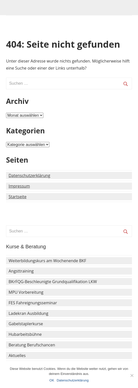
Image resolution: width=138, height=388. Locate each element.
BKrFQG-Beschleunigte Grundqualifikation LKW (53, 281)
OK (51, 380)
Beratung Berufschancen (32, 345)
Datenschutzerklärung (29, 175)
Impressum (19, 186)
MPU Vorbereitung (26, 292)
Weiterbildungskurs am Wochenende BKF (47, 260)
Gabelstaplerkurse (26, 323)
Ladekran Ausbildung (28, 313)
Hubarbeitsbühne (25, 334)
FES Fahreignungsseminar (33, 303)
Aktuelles (17, 355)
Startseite (17, 196)
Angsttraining (21, 271)
